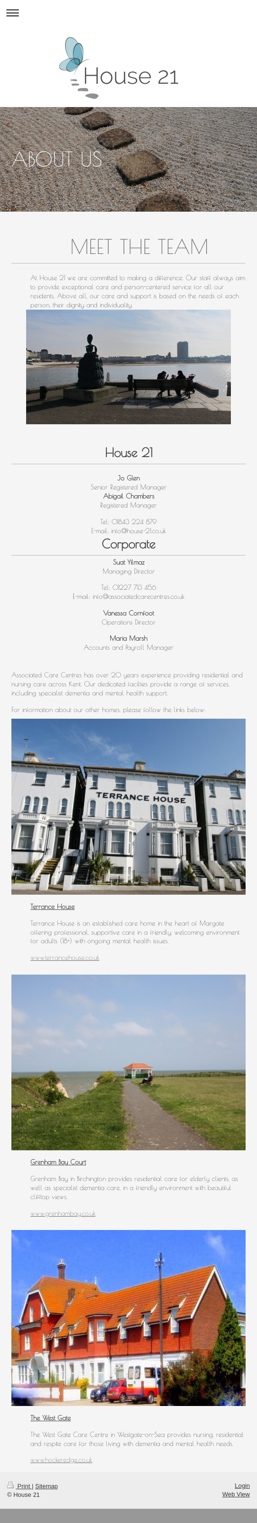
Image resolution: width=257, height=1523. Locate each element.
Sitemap (46, 1486)
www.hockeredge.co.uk (61, 1460)
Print (19, 1486)
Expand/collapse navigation (128, 12)
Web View (236, 1494)
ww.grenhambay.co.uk (65, 1213)
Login (242, 1485)
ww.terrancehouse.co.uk (67, 957)
